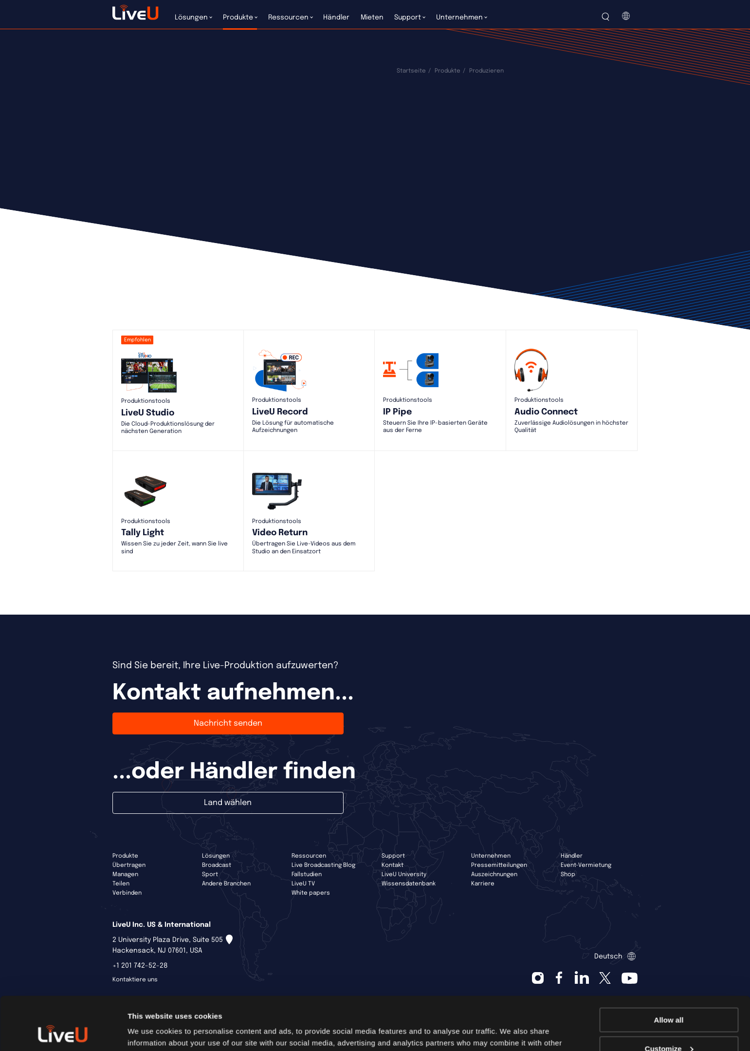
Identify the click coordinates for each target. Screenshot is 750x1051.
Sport (210, 875)
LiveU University (404, 875)
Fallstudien (307, 875)
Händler (572, 856)
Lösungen (216, 856)
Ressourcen (309, 856)
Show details (150, 1031)
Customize (669, 999)
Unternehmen (491, 856)
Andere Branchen (226, 884)
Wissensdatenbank (409, 884)
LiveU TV (303, 884)
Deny (669, 1027)
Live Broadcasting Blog (323, 865)
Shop (568, 875)
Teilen (120, 884)
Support (393, 856)
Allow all (669, 970)
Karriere (482, 884)
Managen (125, 875)
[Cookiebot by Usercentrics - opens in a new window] (63, 1032)
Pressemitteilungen (499, 865)
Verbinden (127, 893)
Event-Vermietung (586, 865)
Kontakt (392, 865)
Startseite (411, 71)
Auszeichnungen (494, 875)
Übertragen (129, 865)
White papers (311, 893)
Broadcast (216, 865)
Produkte (447, 71)
